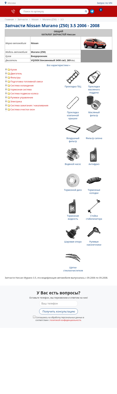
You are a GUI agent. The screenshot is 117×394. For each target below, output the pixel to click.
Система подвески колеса (24, 93)
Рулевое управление (22, 97)
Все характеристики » (58, 65)
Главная (9, 19)
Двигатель (16, 73)
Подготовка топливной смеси (27, 81)
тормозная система (21, 89)
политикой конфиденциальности (65, 320)
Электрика (16, 101)
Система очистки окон (23, 109)
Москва (12, 2)
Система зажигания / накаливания (29, 105)
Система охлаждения (22, 85)
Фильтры (15, 77)
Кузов (14, 69)
